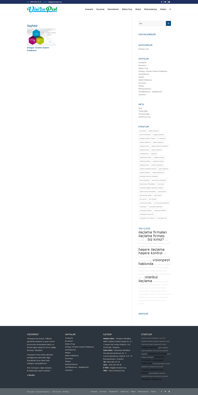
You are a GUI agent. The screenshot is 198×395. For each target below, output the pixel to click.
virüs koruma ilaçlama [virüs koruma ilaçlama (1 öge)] (161, 203)
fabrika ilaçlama (156, 300)
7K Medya (66, 391)
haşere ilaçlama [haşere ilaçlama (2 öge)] (158, 142)
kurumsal (158, 294)
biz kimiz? (156, 239)
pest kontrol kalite (155, 246)
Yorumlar (144, 114)
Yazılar (143, 111)
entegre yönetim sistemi (146, 267)
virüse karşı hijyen (159, 363)
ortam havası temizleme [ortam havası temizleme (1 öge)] (148, 191)
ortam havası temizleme (152, 284)
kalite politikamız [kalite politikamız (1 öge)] (158, 172)
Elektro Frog (143, 68)
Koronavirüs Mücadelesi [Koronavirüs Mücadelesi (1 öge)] (147, 184)
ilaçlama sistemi (144, 291)
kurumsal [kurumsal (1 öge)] (161, 184)
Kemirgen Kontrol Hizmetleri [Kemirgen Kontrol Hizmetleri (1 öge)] (149, 176)
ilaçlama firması (152, 236)
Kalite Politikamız (145, 80)
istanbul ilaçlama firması (147, 294)
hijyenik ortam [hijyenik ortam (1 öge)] (144, 150)
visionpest (149, 260)
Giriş (140, 108)
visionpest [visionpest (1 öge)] (143, 206)
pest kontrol (147, 300)
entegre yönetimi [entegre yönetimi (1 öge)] (158, 134)
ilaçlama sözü (164, 281)
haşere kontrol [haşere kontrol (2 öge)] (144, 146)
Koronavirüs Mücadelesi (158, 288)
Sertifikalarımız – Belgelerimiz (150, 91)
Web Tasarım (57, 391)
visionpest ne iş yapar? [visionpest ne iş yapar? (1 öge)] (147, 218)
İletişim (141, 77)
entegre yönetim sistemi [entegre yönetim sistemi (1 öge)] (147, 138)
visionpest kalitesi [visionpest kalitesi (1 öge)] (146, 210)
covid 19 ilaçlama (149, 271)
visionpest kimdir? (144, 246)
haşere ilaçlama (151, 249)
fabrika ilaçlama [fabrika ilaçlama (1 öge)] (145, 142)
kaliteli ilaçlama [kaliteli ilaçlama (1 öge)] (145, 172)
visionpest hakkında (154, 262)
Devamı (32, 375)
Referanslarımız (145, 89)
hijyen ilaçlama (161, 257)
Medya (141, 86)
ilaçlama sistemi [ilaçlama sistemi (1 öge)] (158, 161)
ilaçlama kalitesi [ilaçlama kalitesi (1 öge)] (145, 161)
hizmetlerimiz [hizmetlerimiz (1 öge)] (144, 153)
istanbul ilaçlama (148, 279)
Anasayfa (142, 62)
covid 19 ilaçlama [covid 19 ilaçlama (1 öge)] (145, 134)
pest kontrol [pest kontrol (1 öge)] (162, 191)
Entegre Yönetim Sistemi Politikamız (153, 71)
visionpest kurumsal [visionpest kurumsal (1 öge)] (146, 214)
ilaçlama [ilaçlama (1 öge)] (154, 153)
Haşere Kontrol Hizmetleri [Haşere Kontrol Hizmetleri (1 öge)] (159, 146)
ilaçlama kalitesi (150, 257)
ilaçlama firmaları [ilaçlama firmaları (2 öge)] (145, 157)
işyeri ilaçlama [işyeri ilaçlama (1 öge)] (163, 169)
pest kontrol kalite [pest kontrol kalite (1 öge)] (146, 195)
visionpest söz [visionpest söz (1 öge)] (162, 218)
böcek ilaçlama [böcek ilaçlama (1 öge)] (154, 131)
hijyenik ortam (158, 267)
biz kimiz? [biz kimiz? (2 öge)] (143, 131)
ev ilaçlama (153, 291)
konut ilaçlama (166, 264)
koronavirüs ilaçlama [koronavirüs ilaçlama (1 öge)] (159, 180)
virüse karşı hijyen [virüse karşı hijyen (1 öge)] (146, 203)
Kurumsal (142, 83)
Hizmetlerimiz (144, 74)
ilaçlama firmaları (153, 232)
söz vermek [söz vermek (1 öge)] (152, 199)
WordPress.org (144, 117)
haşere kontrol (150, 253)
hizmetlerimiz (143, 240)
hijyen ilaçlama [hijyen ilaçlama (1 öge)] (157, 150)
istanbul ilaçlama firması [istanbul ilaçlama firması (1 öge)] (148, 169)
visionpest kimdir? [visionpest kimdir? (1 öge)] (160, 210)
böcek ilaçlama (162, 291)
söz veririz (148, 288)
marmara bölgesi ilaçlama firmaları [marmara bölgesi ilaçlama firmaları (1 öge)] (151, 188)
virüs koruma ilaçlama (160, 351)
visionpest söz (149, 274)
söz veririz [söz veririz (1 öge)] (143, 199)
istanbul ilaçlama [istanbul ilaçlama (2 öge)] (157, 165)
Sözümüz (142, 94)
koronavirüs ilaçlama (152, 297)
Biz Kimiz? (142, 65)
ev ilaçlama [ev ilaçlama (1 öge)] (161, 138)
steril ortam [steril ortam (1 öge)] (158, 195)
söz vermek (157, 264)
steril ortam (156, 281)
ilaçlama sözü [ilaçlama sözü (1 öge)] (144, 165)
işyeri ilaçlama (163, 347)
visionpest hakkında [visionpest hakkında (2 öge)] (155, 206)
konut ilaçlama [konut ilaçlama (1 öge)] (145, 180)
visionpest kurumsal (164, 243)
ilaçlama (141, 284)
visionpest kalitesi (151, 243)
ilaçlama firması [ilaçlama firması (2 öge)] (159, 157)
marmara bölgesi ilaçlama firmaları (153, 344)
